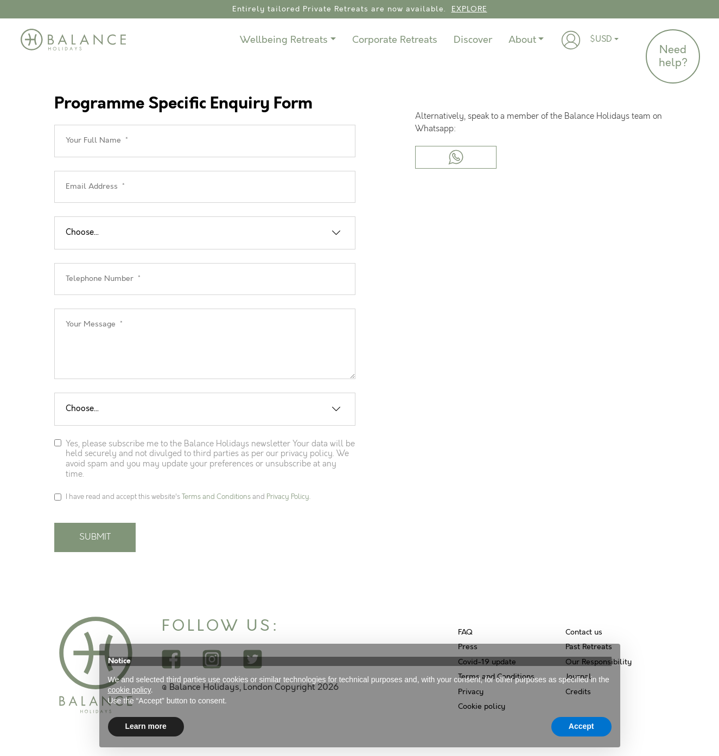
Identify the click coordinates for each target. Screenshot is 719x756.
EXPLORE (469, 9)
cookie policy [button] (129, 689)
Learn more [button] (146, 726)
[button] (571, 40)
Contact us (583, 632)
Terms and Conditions (216, 496)
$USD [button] (601, 39)
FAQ (465, 632)
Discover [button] (473, 40)
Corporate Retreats (394, 40)
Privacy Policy (287, 496)
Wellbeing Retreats (284, 40)
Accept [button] (581, 726)
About (522, 40)
